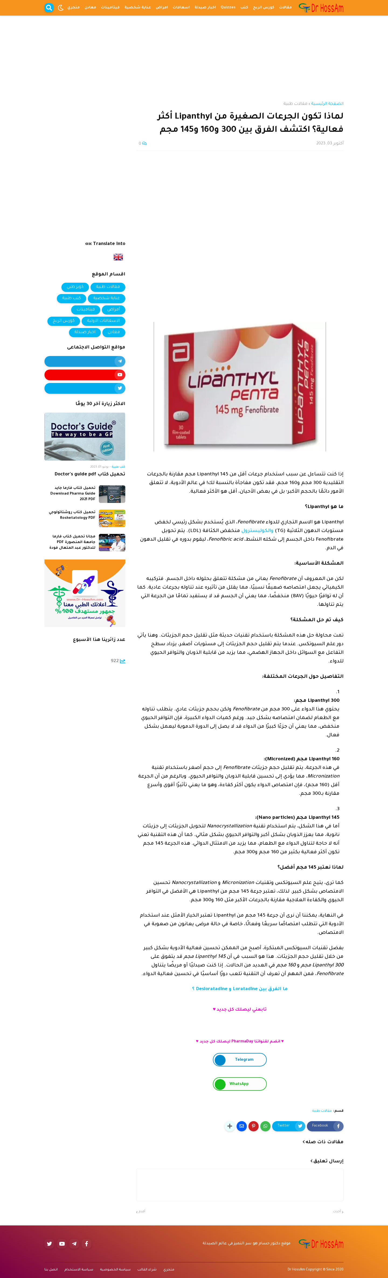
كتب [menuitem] (244, 8)
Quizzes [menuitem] (228, 8)
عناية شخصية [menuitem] (137, 8)
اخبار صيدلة (84, 332)
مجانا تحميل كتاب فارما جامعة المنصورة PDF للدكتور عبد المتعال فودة (72, 542)
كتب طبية (71, 298)
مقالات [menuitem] (285, 8)
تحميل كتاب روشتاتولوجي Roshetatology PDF (72, 515)
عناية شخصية (106, 298)
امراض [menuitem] (162, 8)
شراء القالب (147, 1270)
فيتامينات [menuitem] (110, 8)
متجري (168, 1270)
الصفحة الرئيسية (327, 104)
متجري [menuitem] (73, 8)
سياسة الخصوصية (115, 1270)
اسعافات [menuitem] (181, 8)
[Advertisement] (194, 53)
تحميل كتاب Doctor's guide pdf (89, 474)
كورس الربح (64, 321)
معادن (114, 332)
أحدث (337, 1212)
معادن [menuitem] (90, 8)
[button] (61, 7)
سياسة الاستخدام (78, 1270)
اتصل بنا (51, 1270)
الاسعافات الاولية (103, 321)
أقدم (142, 1212)
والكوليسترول (256, 531)
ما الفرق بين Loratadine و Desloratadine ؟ (240, 989)
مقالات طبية (295, 104)
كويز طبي (75, 287)
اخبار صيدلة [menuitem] (205, 8)
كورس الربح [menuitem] (263, 8)
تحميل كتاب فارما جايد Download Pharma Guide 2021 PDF (72, 494)
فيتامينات (86, 310)
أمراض (113, 310)
